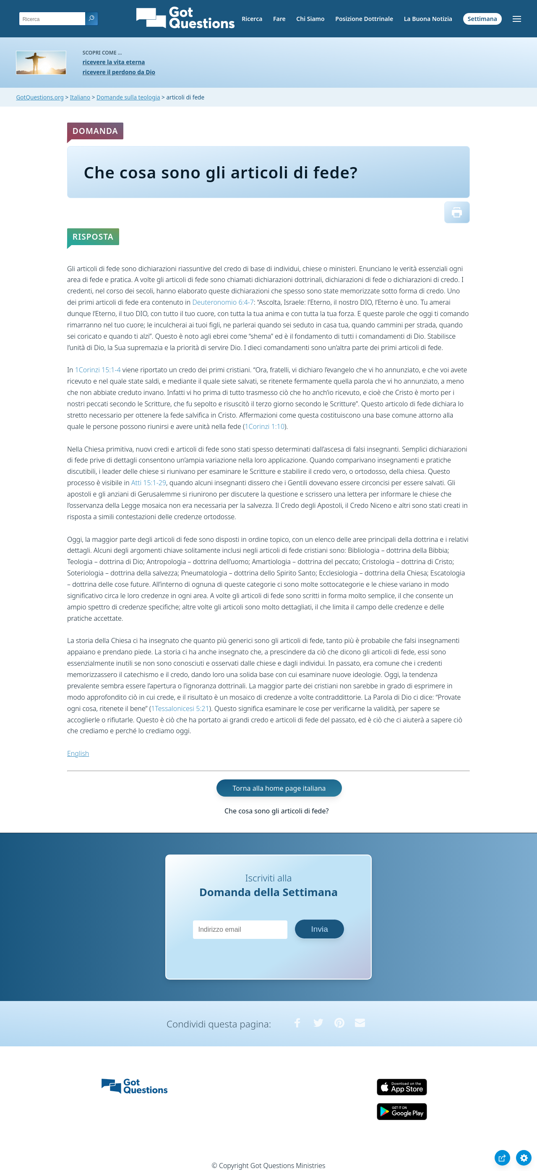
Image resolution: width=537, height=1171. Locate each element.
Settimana (482, 19)
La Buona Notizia (428, 19)
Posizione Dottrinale (364, 19)
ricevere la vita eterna (114, 62)
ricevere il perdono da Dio (119, 72)
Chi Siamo (310, 19)
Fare (279, 19)
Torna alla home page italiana (279, 788)
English (78, 753)
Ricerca (252, 19)
